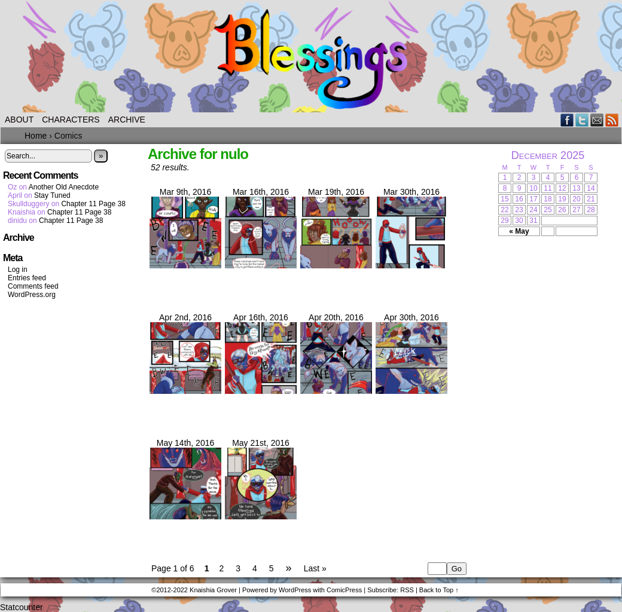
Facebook (567, 119)
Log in (18, 269)
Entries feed (27, 278)
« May (519, 231)
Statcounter (21, 607)
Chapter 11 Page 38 (93, 204)
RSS (612, 119)
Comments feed (33, 286)
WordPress (295, 589)
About (19, 119)
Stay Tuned (52, 195)
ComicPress (344, 589)
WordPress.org (32, 294)
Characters (70, 119)
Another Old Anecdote (64, 187)
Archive (126, 119)
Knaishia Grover (213, 589)
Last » (315, 568)
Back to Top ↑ (439, 589)
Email (597, 119)
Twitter (582, 119)
